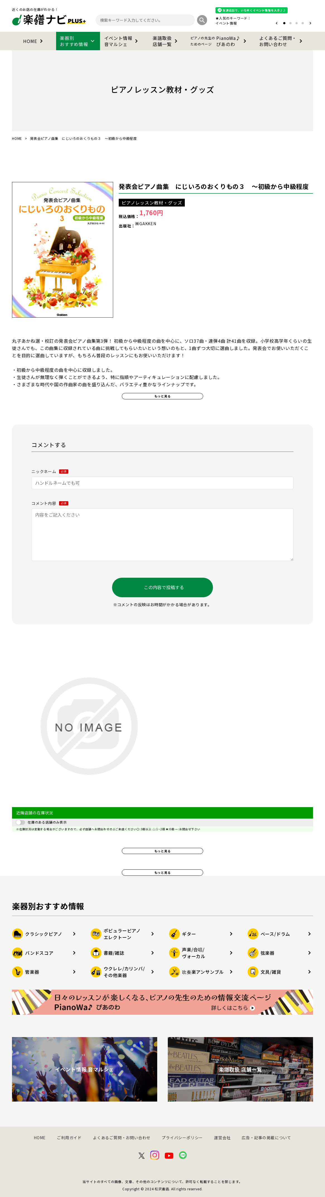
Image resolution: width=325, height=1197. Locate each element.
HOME (34, 41)
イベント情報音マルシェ (122, 41)
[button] (276, 23)
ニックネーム (49, 471)
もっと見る (162, 396)
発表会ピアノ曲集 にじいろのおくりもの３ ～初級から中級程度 (214, 186)
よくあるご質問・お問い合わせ (281, 41)
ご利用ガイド (69, 1138)
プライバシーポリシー (182, 1138)
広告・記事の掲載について (266, 1138)
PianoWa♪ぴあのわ (219, 41)
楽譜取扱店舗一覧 (166, 41)
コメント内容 (49, 503)
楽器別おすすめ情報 (78, 41)
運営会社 (222, 1138)
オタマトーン (209, 23)
